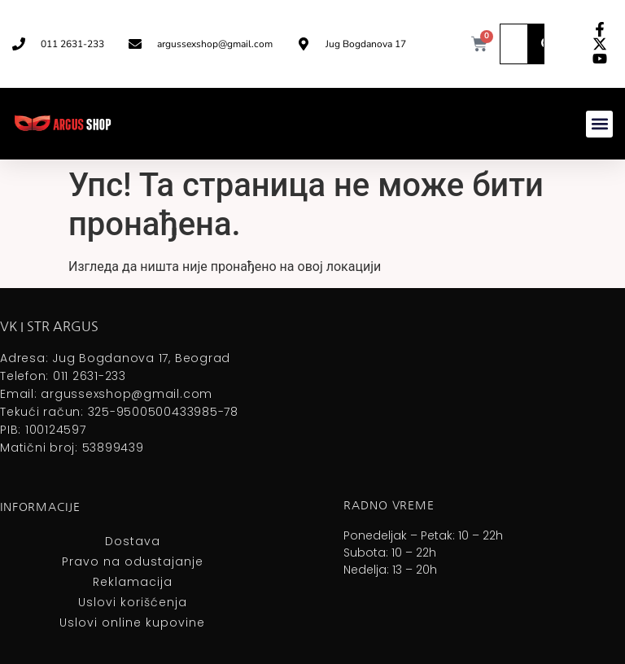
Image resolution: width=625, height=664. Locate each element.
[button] (599, 124)
